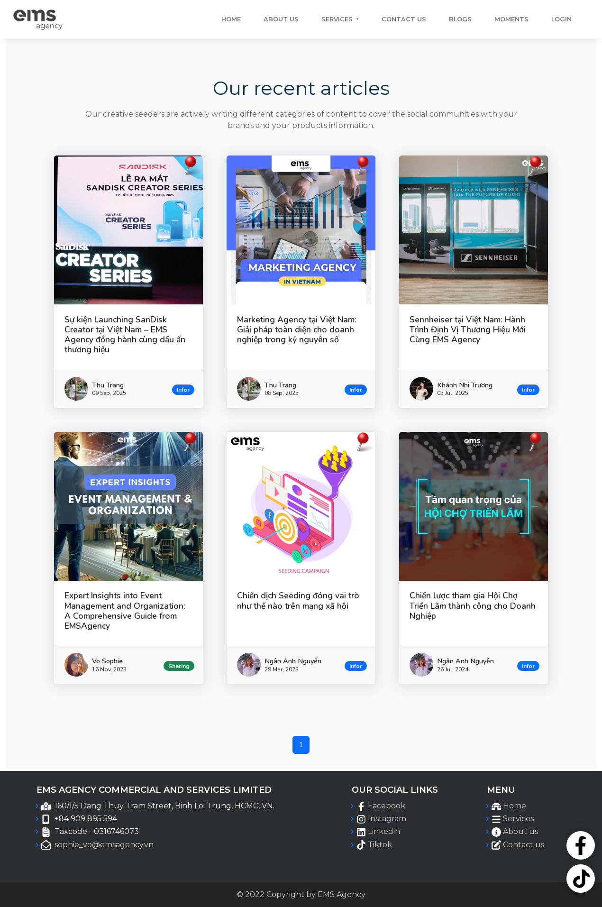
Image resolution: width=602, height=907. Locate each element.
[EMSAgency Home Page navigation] (37, 19)
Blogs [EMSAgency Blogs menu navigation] (460, 19)
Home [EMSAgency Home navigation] (231, 19)
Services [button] (338, 19)
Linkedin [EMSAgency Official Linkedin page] (384, 831)
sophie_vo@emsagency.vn (104, 844)
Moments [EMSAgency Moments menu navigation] (511, 19)
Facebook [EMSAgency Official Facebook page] (386, 805)
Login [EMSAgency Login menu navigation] (561, 19)
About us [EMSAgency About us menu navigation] (281, 19)
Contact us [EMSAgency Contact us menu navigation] (404, 19)
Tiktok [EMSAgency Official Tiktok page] (380, 844)
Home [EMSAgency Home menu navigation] (514, 805)
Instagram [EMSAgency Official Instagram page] (387, 818)
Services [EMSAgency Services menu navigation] (518, 818)
